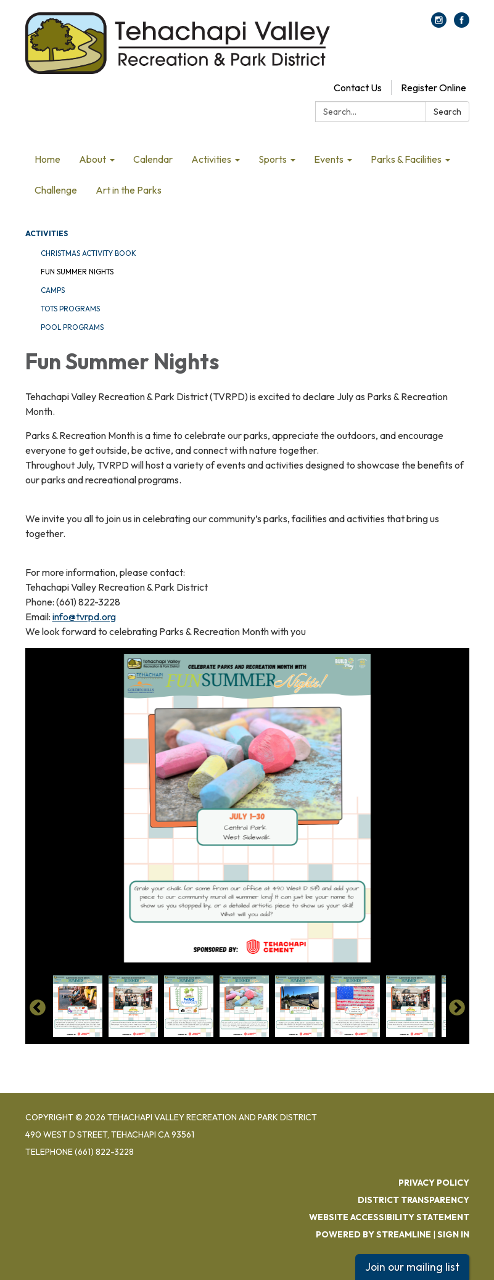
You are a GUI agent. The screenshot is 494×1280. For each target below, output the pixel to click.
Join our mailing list (412, 1267)
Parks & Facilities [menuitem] (406, 159)
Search (447, 111)
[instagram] (439, 24)
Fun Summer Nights (77, 271)
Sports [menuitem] (272, 159)
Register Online (433, 87)
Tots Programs (70, 308)
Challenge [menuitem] (56, 190)
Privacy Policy (433, 1182)
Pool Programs (72, 327)
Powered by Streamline (373, 1234)
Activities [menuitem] (211, 159)
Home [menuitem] (47, 159)
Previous (37, 1008)
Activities (46, 233)
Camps (53, 290)
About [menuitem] (92, 159)
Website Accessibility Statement (389, 1217)
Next (457, 1008)
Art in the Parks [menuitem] (129, 190)
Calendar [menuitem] (153, 159)
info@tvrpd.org (84, 616)
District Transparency (413, 1199)
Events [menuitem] (329, 159)
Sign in (453, 1234)
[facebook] (461, 24)
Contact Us (358, 87)
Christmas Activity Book (88, 253)
